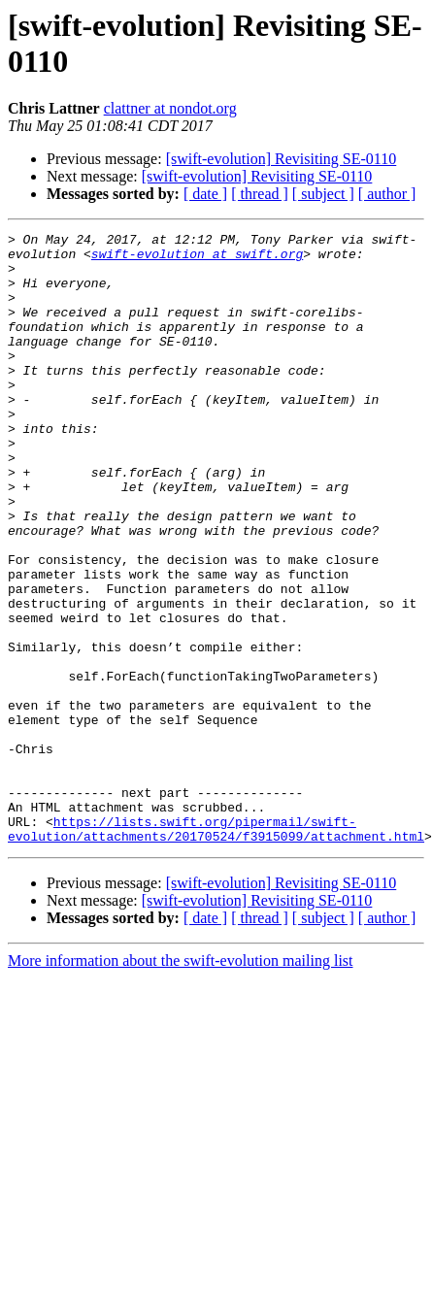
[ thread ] (259, 193)
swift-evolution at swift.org (197, 259)
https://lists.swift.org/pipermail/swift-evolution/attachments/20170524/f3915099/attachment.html (216, 949)
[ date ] (205, 193)
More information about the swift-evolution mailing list (180, 1083)
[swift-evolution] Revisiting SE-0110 (281, 158)
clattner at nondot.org (170, 108)
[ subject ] (323, 193)
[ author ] (387, 193)
